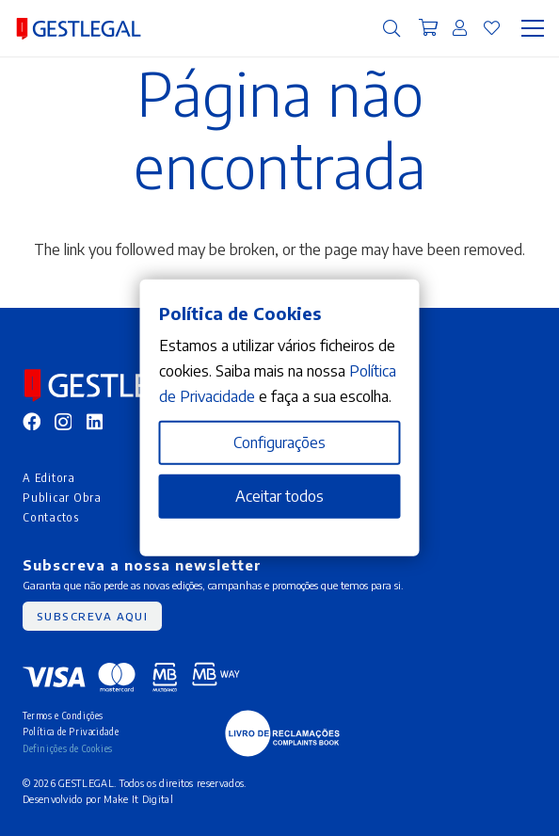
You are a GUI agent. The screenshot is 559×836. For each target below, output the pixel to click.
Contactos (51, 516)
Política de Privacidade (71, 731)
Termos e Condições (63, 715)
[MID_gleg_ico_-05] (282, 733)
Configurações (279, 442)
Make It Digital (138, 799)
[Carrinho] (429, 28)
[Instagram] (63, 422)
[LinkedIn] (95, 421)
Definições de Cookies (68, 748)
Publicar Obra (62, 497)
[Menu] (532, 28)
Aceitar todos (279, 496)
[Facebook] (31, 421)
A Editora (49, 477)
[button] (391, 28)
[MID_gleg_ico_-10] (78, 28)
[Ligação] (460, 27)
